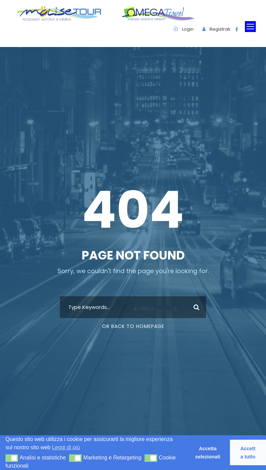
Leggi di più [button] (66, 447)
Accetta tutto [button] (247, 452)
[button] (11, 458)
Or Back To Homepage (133, 326)
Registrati (220, 29)
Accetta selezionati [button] (207, 452)
